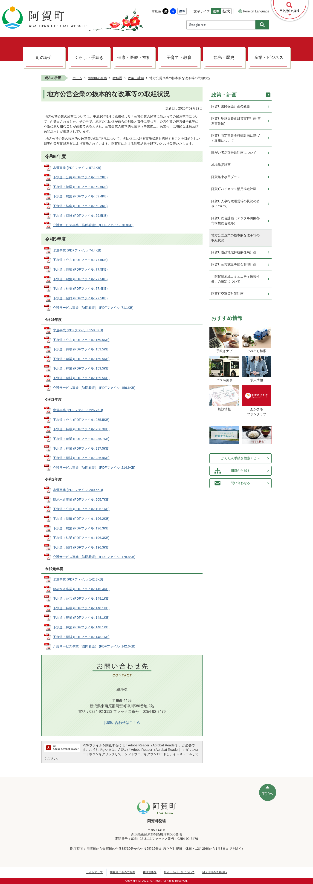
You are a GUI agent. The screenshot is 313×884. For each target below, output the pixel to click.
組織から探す (240, 470)
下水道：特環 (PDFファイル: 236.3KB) (81, 429)
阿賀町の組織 (97, 78)
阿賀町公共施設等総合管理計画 (233, 264)
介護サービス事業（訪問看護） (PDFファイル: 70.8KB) (93, 225)
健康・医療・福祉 (134, 57)
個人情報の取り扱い (214, 872)
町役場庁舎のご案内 (122, 872)
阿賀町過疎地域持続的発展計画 (233, 252)
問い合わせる (240, 483)
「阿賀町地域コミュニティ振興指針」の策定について (235, 279)
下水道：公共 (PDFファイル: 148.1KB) (81, 598)
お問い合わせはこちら (122, 723)
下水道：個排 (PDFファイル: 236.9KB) (81, 458)
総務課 (117, 78)
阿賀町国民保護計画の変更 (230, 106)
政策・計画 (136, 78)
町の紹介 (44, 57)
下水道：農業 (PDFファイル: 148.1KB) (81, 617)
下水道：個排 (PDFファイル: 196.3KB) (81, 547)
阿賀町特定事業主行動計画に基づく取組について (235, 138)
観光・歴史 (224, 57)
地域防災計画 (221, 165)
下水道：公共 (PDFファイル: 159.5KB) (81, 340)
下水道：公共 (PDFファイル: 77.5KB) (80, 260)
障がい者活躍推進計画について (233, 152)
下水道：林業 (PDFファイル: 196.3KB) (81, 538)
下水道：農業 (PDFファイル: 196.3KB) (81, 528)
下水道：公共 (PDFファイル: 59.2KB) (80, 177)
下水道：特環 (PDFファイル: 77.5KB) (80, 269)
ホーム (77, 78)
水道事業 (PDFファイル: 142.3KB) (78, 579)
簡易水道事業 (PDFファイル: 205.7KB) (81, 499)
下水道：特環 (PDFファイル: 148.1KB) (81, 608)
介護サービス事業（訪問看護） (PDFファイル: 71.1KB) (93, 307)
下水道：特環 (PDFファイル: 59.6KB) (80, 187)
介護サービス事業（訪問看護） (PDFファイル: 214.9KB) (94, 467)
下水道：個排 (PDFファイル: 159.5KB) (81, 378)
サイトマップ (94, 872)
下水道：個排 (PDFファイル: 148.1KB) (81, 637)
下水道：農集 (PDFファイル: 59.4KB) (80, 196)
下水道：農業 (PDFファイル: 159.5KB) (81, 359)
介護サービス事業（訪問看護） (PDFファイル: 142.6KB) (94, 646)
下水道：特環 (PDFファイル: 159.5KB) (81, 349)
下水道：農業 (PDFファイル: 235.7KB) (81, 439)
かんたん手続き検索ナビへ (240, 458)
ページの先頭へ (267, 792)
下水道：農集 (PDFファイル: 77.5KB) (80, 279)
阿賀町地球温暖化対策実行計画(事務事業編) (236, 121)
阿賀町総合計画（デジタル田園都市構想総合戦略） (235, 220)
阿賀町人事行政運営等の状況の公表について (235, 203)
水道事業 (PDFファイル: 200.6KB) (78, 490)
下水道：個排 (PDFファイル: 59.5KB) (80, 215)
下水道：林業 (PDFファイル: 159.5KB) (81, 368)
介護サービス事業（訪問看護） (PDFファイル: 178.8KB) (94, 557)
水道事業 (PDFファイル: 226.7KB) (78, 410)
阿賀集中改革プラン (225, 177)
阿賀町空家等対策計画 (227, 293)
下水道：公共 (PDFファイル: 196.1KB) (81, 509)
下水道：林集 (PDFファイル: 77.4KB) (80, 288)
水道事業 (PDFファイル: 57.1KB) (77, 168)
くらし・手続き (89, 57)
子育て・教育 (179, 57)
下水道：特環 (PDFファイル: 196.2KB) (81, 518)
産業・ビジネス (268, 57)
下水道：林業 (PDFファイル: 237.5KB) (81, 448)
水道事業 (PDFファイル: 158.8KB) (78, 330)
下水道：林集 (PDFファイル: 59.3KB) (80, 206)
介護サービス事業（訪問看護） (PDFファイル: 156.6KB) (94, 388)
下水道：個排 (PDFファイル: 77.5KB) (80, 298)
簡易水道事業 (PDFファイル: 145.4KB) (81, 589)
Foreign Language (253, 11)
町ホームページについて (179, 872)
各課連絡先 (149, 872)
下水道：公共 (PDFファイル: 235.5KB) (81, 420)
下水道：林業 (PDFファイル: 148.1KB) (81, 627)
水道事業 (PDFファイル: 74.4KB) (77, 250)
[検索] (222, 24)
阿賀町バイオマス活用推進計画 (233, 189)
